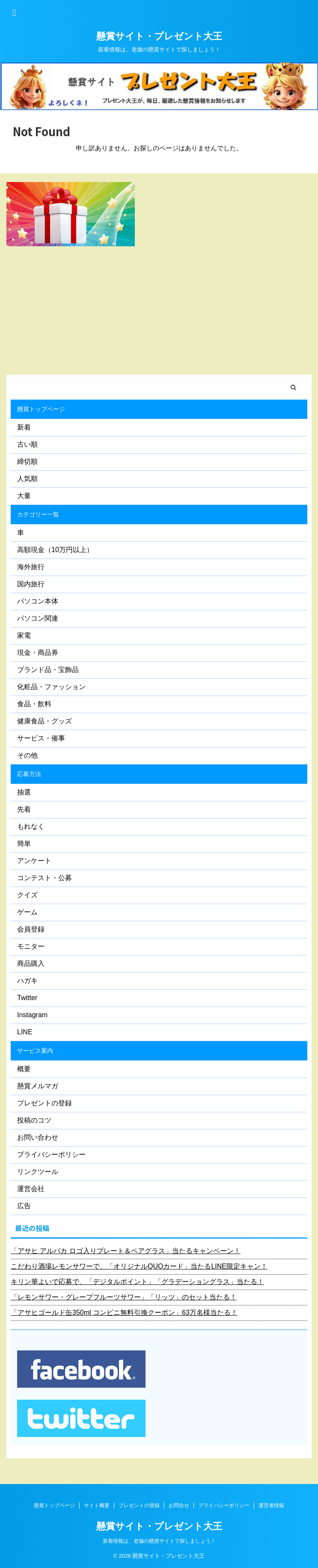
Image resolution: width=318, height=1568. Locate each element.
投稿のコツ (34, 1120)
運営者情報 (271, 1505)
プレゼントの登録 (44, 1103)
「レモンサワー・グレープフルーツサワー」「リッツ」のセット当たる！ (124, 1297)
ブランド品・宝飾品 (48, 669)
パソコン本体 (37, 601)
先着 (24, 809)
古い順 (27, 444)
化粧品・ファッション (51, 686)
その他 (27, 755)
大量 (24, 495)
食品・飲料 (34, 704)
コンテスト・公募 (44, 877)
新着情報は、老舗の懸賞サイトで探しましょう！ (159, 1541)
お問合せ (179, 1505)
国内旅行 (31, 584)
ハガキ (27, 980)
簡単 (24, 843)
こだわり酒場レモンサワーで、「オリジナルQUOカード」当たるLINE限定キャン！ (139, 1266)
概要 (24, 1068)
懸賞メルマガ (37, 1086)
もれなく (31, 826)
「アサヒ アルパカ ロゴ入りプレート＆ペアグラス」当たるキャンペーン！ (126, 1250)
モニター (31, 946)
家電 (24, 635)
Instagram (32, 1014)
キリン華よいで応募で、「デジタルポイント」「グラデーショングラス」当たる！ (137, 1281)
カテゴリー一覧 (38, 514)
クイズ (27, 895)
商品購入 (31, 963)
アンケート (34, 860)
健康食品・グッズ (44, 721)
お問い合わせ (37, 1137)
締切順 (27, 461)
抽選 (24, 792)
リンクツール (37, 1171)
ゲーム (27, 912)
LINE (25, 1032)
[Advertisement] (154, 310)
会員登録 (31, 929)
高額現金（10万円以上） (55, 549)
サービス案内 (35, 1050)
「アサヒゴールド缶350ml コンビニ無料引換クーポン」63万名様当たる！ (124, 1312)
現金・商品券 (37, 652)
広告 (24, 1206)
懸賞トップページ (41, 409)
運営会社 (31, 1188)
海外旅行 (31, 566)
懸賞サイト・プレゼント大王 (159, 36)
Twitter (27, 997)
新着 (24, 427)
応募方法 (29, 774)
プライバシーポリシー (51, 1154)
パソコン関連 (37, 618)
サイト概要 (97, 1505)
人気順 (27, 478)
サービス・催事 (41, 738)
